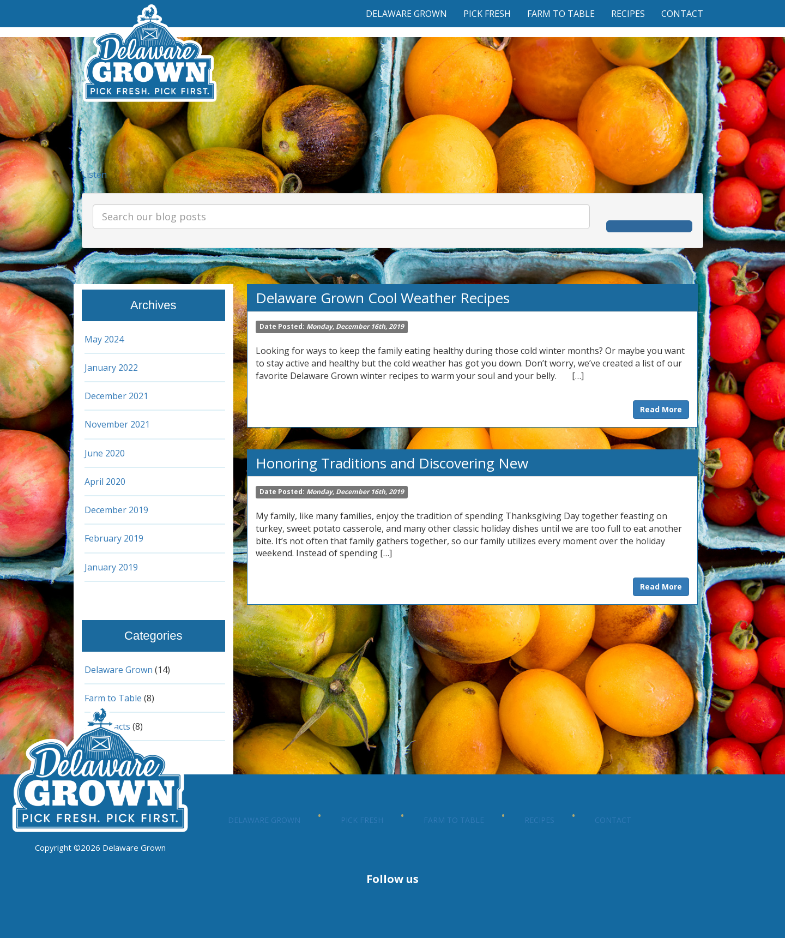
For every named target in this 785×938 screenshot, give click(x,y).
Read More (661, 409)
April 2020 (105, 482)
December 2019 (117, 510)
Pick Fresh (487, 14)
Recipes (628, 14)
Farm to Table (561, 14)
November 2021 (118, 424)
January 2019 (112, 567)
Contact (682, 14)
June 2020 (104, 453)
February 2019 (114, 538)
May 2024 (104, 339)
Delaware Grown (406, 14)
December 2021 (117, 396)
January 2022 (112, 368)
